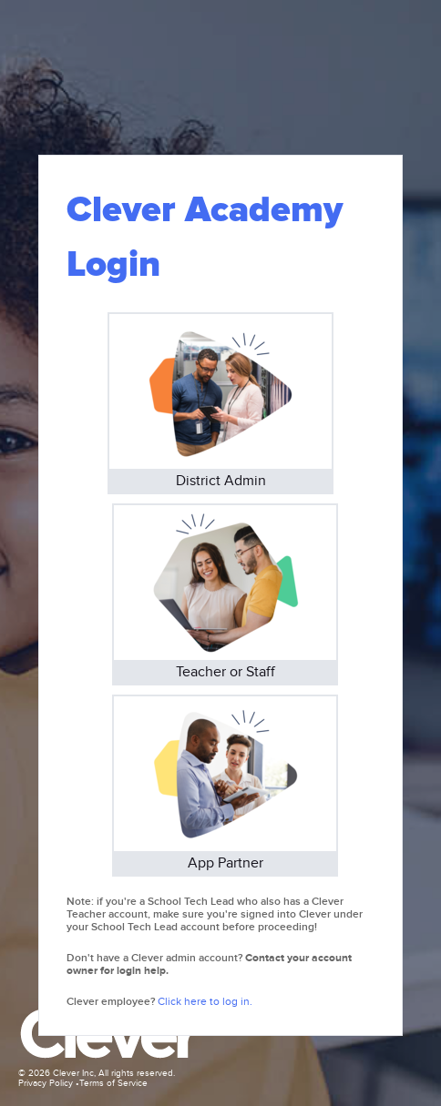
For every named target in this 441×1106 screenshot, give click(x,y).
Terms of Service (113, 1083)
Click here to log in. (205, 1001)
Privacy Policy (45, 1083)
